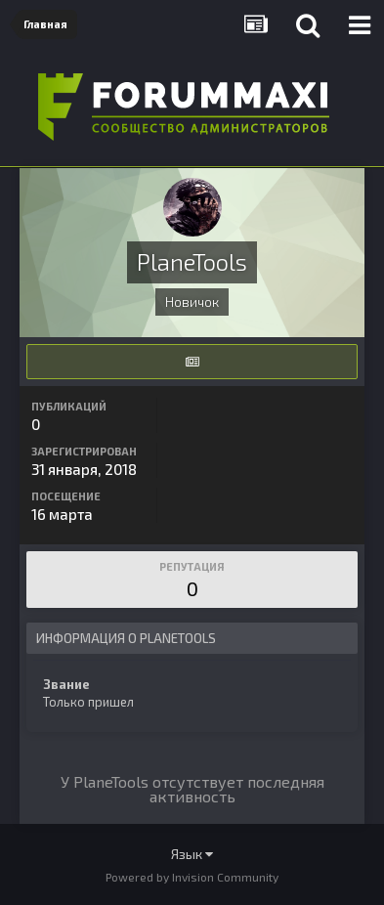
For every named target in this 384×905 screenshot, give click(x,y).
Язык (192, 853)
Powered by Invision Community (192, 876)
